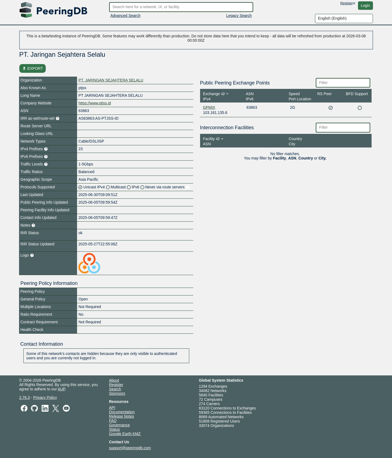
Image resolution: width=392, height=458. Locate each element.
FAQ (113, 420)
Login (365, 5)
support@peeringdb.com (130, 448)
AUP (61, 389)
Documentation (122, 412)
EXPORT (32, 68)
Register (346, 3)
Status (114, 429)
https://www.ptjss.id (94, 103)
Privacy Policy (45, 397)
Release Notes (121, 416)
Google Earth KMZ (125, 434)
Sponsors (117, 393)
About (114, 380)
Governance (119, 425)
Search (115, 389)
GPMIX (209, 107)
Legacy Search (239, 15)
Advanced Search (126, 15)
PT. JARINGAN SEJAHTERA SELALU (110, 80)
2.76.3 (24, 397)
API (112, 407)
